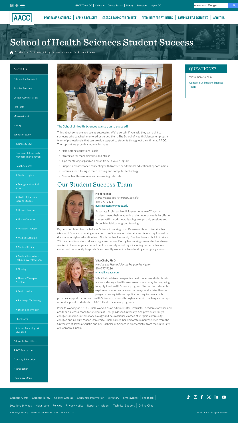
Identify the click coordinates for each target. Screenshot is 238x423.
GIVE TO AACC (83, 5)
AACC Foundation (23, 350)
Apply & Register (86, 18)
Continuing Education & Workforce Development (28, 155)
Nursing (22, 269)
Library (130, 5)
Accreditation (21, 368)
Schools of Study (42, 52)
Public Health (25, 291)
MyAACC (155, 5)
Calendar (100, 5)
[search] (211, 5)
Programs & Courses (57, 18)
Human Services (26, 219)
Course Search (115, 5)
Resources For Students (157, 18)
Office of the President (25, 79)
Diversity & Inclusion (24, 359)
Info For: (14, 5)
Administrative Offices (25, 341)
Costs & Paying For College (119, 18)
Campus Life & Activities (193, 18)
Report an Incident (98, 405)
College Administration (26, 97)
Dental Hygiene (26, 175)
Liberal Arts (21, 318)
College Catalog (63, 397)
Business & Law (23, 143)
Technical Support (124, 405)
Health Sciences (64, 52)
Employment (130, 397)
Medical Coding (26, 247)
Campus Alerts (19, 397)
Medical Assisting (27, 237)
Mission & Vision (22, 116)
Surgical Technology (28, 309)
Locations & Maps (21, 405)
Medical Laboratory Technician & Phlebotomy (28, 258)
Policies (57, 405)
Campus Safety (41, 397)
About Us (219, 18)
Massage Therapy (27, 228)
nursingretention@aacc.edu (111, 205)
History (17, 125)
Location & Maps (23, 377)
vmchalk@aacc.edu (107, 272)
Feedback (148, 397)
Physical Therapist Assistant (26, 280)
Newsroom (42, 405)
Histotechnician (26, 210)
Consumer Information (90, 397)
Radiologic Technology (29, 300)
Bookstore (142, 5)
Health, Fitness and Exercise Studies (26, 199)
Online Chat (145, 405)
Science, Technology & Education (27, 330)
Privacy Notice (74, 405)
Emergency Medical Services (27, 186)
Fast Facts (19, 106)
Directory (113, 397)
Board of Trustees (23, 88)
